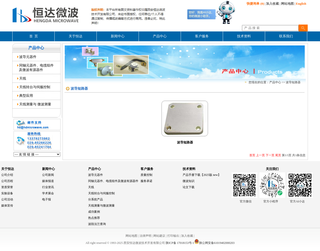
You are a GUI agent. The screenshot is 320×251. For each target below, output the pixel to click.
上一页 (260, 155)
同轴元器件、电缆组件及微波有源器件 (113, 181)
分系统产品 (95, 199)
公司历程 (7, 181)
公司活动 (7, 199)
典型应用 (25, 96)
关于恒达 (7, 169)
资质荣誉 (7, 187)
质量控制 (146, 175)
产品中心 (94, 169)
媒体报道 (48, 181)
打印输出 (173, 235)
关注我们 (272, 169)
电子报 (46, 199)
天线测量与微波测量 (101, 205)
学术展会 (48, 193)
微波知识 (188, 181)
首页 (252, 155)
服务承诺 (146, 181)
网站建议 (159, 235)
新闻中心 (48, 169)
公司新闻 (48, 175)
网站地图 (287, 3)
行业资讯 (48, 187)
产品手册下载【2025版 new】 (202, 175)
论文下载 (188, 187)
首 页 (33, 36)
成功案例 (94, 211)
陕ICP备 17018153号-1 (180, 243)
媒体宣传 (7, 205)
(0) (255, 3)
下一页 (269, 155)
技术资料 (189, 169)
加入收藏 (272, 3)
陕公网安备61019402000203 (214, 243)
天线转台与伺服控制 (33, 87)
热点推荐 (94, 218)
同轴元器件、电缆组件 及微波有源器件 (35, 67)
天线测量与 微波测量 (34, 104)
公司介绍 (7, 175)
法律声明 (145, 235)
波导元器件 (27, 57)
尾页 (277, 155)
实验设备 (7, 193)
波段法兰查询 (97, 224)
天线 (21, 78)
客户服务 (147, 169)
